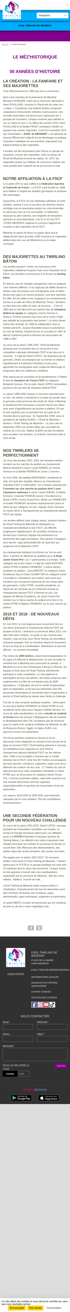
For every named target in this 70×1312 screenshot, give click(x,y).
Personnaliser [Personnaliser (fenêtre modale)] (54, 1308)
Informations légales (45, 977)
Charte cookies (41, 992)
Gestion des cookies (44, 997)
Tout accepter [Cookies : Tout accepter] (16, 1308)
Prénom (43, 1022)
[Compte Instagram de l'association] (40, 1004)
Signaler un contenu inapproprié (44, 984)
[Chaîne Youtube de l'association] (46, 1004)
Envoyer (61, 1066)
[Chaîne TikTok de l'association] (52, 1004)
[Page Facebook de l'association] (34, 1004)
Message (9, 1046)
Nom (7, 1022)
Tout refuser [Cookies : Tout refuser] (35, 1308)
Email (7, 1034)
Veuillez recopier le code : (16, 1067)
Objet (41, 1034)
